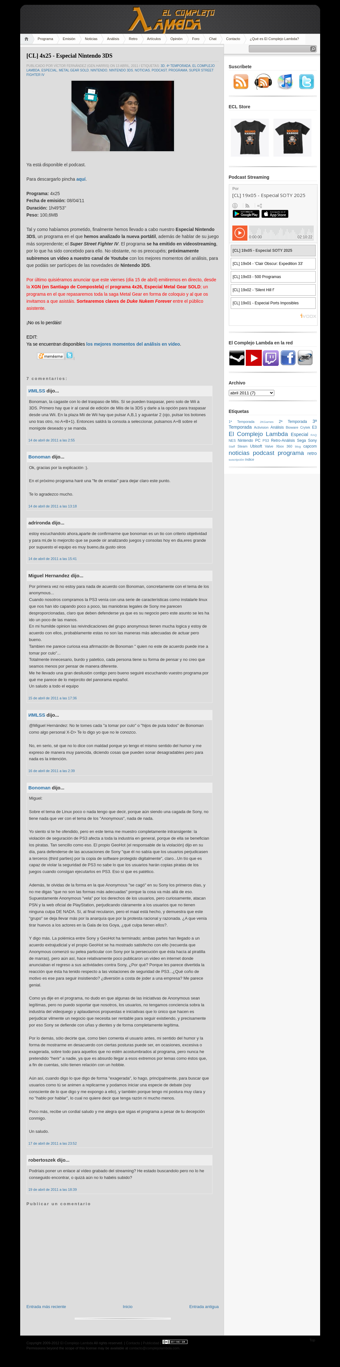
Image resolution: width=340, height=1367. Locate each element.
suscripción (236, 459)
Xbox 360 (284, 446)
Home (27, 39)
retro (312, 453)
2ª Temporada (293, 421)
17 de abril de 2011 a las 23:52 (53, 1143)
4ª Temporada (179, 66)
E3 (314, 427)
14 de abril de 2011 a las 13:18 (53, 506)
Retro (133, 39)
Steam (242, 446)
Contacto (233, 39)
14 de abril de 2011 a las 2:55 (52, 440)
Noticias (91, 39)
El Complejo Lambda (258, 434)
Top (312, 1340)
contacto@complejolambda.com (154, 1348)
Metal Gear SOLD (74, 70)
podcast (159, 70)
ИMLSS (37, 390)
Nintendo (99, 70)
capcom (310, 446)
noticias (142, 70)
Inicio (127, 1306)
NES (232, 440)
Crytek (305, 427)
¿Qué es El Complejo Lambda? (274, 39)
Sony (312, 440)
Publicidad (151, 1343)
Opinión (176, 39)
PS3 (265, 440)
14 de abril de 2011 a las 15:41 (53, 559)
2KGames (267, 422)
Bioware (292, 427)
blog (298, 446)
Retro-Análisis (283, 440)
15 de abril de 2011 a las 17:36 (53, 698)
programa (178, 70)
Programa (45, 39)
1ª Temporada (242, 422)
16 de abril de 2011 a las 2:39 (52, 771)
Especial (49, 70)
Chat (212, 39)
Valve (269, 446)
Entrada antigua (204, 1306)
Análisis (113, 39)
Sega (301, 440)
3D (163, 66)
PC (258, 440)
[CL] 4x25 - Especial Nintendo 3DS (70, 56)
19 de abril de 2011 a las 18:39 (53, 1189)
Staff (232, 446)
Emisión (69, 39)
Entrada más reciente (46, 1306)
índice (249, 459)
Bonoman (40, 456)
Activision (261, 427)
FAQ (314, 435)
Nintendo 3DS (121, 70)
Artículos (154, 39)
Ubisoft (256, 446)
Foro (196, 39)
